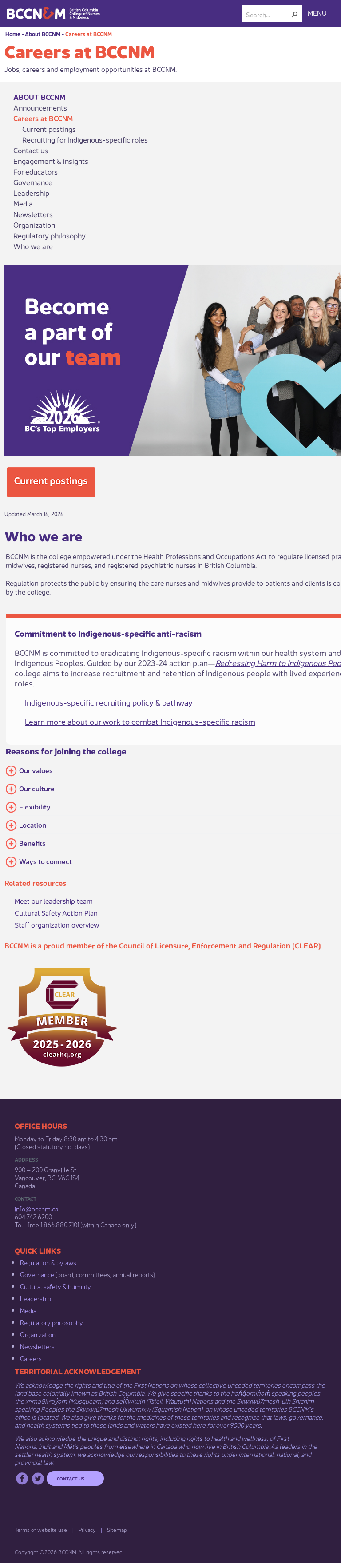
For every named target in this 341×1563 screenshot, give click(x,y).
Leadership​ (35, 1298)
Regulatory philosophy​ (51, 1322)
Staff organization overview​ (57, 924)
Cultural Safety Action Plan (56, 912)
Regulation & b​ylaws (48, 1262)
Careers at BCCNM (88, 33)
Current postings (49, 128)
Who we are (33, 246)
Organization (34, 224)
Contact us (30, 150)
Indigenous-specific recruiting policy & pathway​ (109, 702)
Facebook (22, 1478)
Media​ (28, 1310)
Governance (32, 182)
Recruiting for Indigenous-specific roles (85, 139)
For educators (35, 171)
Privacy (87, 1529)
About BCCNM (42, 33)
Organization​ (38, 1334)
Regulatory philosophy (49, 235)
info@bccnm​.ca (36, 1208)
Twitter (38, 1478)
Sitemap (117, 1529)
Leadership (31, 192)
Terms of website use (41, 1529)
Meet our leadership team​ (54, 900)
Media (23, 203)
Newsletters (33, 214)
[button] (295, 14)
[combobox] (268, 14)
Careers (31, 1358)
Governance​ (37, 1274)
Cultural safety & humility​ (55, 1286)
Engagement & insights (50, 160)
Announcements (40, 107)
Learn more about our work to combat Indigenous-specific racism (140, 721)
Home (12, 33)
